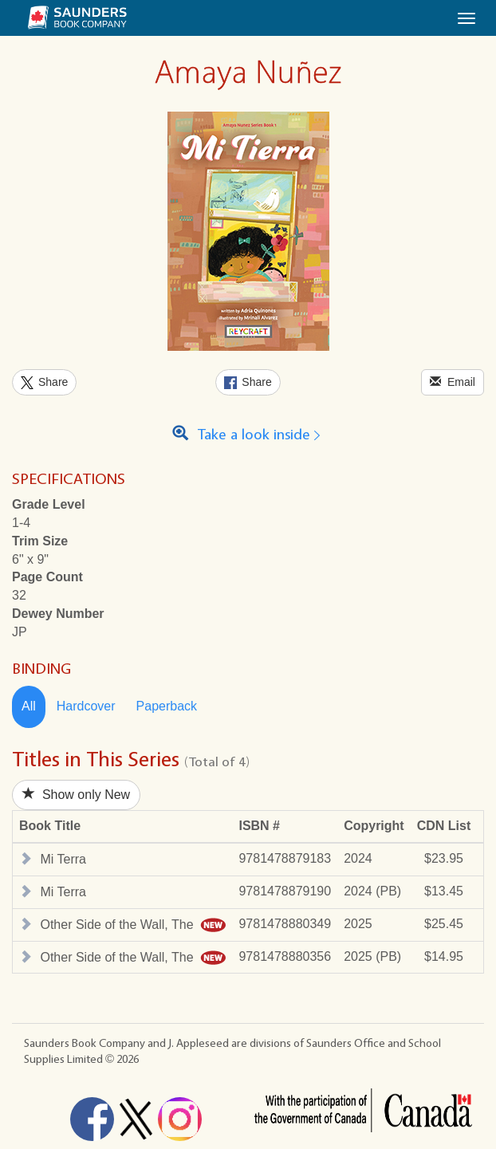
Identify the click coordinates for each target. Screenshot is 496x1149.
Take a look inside (248, 435)
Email (452, 381)
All (29, 706)
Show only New (76, 793)
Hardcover (86, 706)
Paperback (167, 706)
